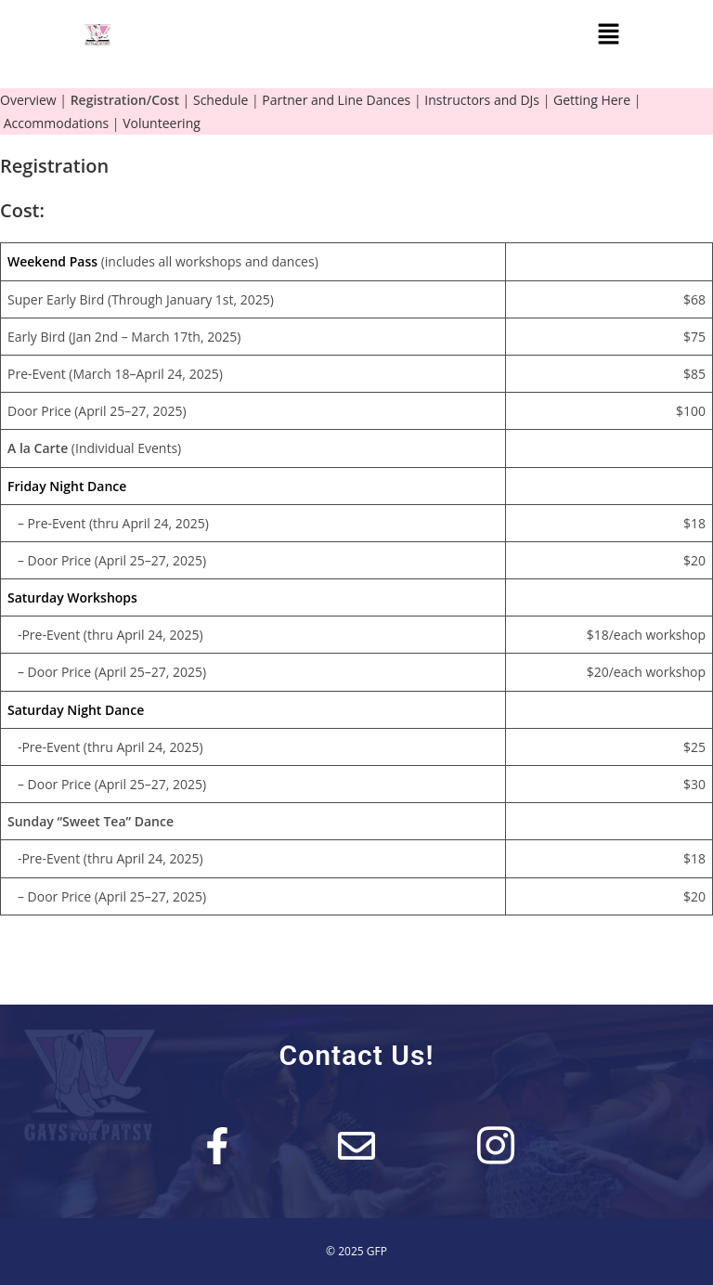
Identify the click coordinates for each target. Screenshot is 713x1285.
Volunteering (162, 123)
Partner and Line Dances (336, 100)
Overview (28, 100)
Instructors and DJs (481, 100)
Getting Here (591, 100)
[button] (608, 34)
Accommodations (57, 123)
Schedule (220, 100)
